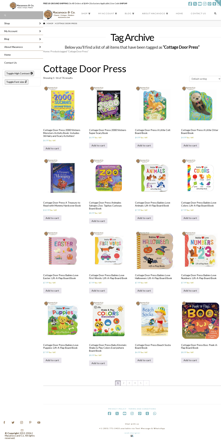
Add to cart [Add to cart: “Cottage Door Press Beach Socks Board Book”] (144, 360)
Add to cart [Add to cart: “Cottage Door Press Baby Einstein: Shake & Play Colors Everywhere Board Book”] (98, 363)
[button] (217, 3)
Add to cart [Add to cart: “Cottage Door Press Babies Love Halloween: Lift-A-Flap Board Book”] (144, 290)
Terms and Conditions (142, 409)
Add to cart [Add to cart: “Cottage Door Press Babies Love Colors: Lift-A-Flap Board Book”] (190, 218)
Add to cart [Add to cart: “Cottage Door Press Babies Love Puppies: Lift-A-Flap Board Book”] (52, 360)
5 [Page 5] (140, 382)
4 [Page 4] (135, 382)
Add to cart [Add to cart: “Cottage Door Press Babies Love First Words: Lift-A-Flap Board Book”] (98, 290)
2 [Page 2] (123, 382)
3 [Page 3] (129, 382)
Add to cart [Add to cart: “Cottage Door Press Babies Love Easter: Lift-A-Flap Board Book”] (52, 290)
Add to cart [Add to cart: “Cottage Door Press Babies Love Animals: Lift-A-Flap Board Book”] (144, 218)
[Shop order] (205, 79)
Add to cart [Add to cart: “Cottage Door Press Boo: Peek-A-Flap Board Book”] (190, 360)
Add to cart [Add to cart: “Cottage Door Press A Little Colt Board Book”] (144, 145)
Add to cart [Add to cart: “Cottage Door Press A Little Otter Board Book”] (190, 145)
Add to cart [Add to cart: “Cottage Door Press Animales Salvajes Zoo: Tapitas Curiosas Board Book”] (98, 220)
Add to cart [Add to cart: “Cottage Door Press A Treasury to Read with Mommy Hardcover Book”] (52, 218)
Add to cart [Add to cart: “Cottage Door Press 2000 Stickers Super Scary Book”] (98, 145)
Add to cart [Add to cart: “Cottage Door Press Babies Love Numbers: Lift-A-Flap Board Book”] (190, 290)
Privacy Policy (117, 409)
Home (46, 51)
